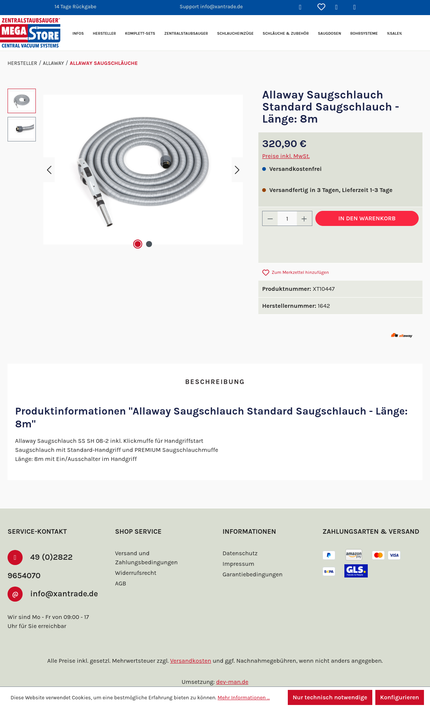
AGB (121, 571)
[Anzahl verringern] (270, 218)
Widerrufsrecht (134, 560)
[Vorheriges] (49, 169)
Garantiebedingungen (252, 562)
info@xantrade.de (46, 596)
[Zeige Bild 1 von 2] (138, 244)
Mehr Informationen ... (240, 697)
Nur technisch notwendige (329, 697)
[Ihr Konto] (339, 7)
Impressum (237, 551)
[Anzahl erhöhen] (304, 218)
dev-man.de (232, 682)
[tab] (215, 382)
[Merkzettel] (321, 7)
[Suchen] (303, 7)
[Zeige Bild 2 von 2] (149, 244)
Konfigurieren (399, 697)
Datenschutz (239, 541)
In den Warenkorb (367, 218)
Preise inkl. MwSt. (286, 156)
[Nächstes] (237, 169)
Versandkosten (192, 660)
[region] (125, 170)
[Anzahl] (287, 218)
